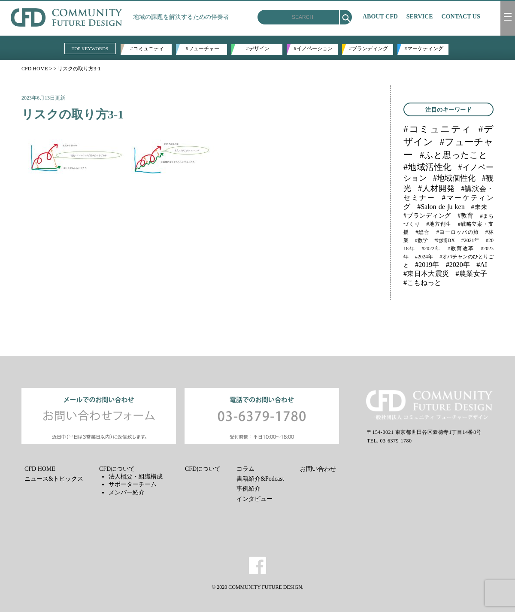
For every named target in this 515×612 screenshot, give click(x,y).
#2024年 (424, 257)
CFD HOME (34, 69)
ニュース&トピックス (53, 479)
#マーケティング (424, 48)
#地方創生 (439, 224)
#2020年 (458, 264)
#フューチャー (202, 48)
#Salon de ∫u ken (441, 206)
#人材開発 (436, 188)
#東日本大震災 (426, 273)
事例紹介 (248, 488)
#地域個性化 (454, 178)
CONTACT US (461, 16)
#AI (481, 264)
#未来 (479, 207)
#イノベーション (313, 48)
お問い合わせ (318, 469)
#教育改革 (461, 248)
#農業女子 (471, 273)
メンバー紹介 (127, 492)
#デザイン (258, 48)
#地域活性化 (427, 167)
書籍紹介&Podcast (260, 479)
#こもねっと (422, 282)
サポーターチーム (133, 484)
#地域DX (444, 240)
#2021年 (470, 240)
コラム (245, 469)
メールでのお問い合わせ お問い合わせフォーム (98, 416)
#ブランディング (368, 48)
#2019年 (427, 264)
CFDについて (117, 469)
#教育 (465, 215)
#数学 (421, 240)
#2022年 (431, 248)
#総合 (422, 232)
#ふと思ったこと (453, 155)
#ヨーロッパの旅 (457, 232)
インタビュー (254, 499)
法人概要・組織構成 (136, 476)
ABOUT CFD (380, 16)
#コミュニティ (147, 48)
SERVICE (419, 16)
